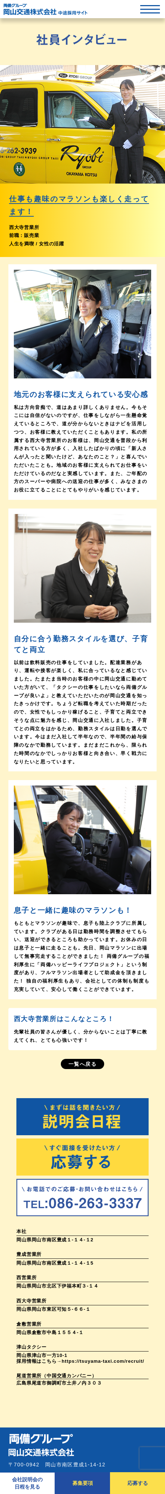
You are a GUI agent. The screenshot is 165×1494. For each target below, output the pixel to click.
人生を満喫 (21, 243)
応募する (137, 1483)
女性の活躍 (51, 243)
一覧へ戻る (82, 1064)
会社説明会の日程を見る (27, 1483)
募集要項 (82, 1483)
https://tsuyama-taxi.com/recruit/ (103, 1361)
